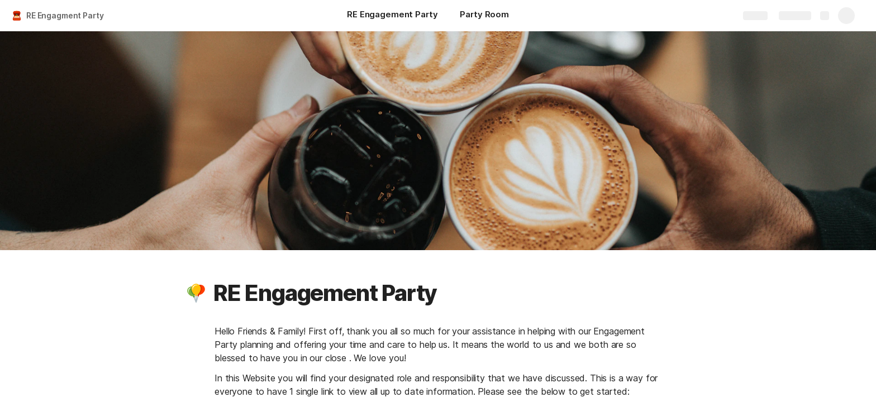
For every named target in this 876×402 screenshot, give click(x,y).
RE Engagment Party (64, 15)
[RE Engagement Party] (392, 15)
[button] (196, 293)
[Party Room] (484, 15)
